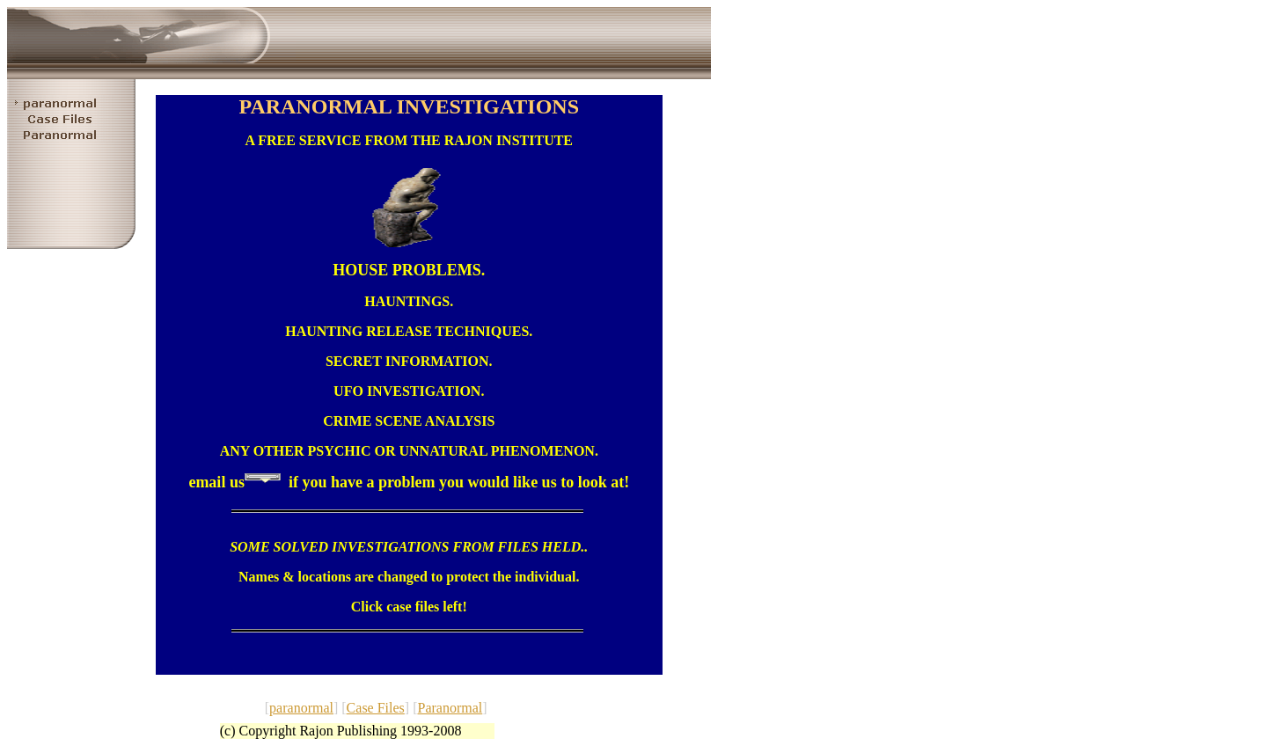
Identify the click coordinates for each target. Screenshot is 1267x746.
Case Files (376, 707)
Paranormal (449, 707)
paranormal (301, 707)
